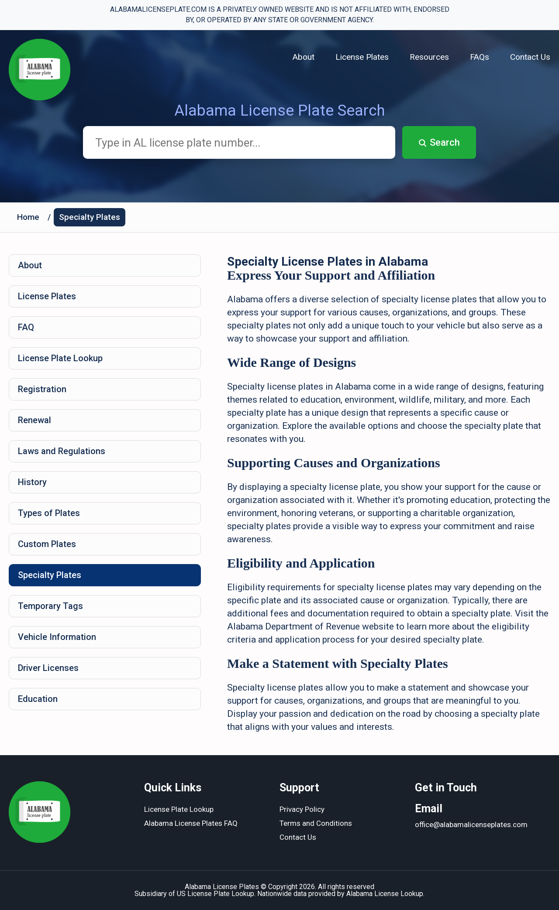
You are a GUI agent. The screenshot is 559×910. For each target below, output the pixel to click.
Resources (429, 57)
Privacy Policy (302, 809)
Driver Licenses (48, 668)
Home (28, 217)
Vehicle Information (57, 637)
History (32, 482)
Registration (42, 389)
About (303, 57)
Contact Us (530, 57)
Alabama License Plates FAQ (191, 823)
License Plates (362, 57)
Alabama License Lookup (384, 893)
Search (439, 142)
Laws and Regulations (61, 451)
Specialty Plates (89, 217)
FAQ (26, 327)
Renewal (34, 420)
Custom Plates (47, 544)
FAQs (479, 57)
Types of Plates (49, 513)
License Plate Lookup (60, 358)
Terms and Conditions (316, 823)
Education (38, 699)
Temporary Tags (50, 606)
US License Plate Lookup (215, 893)
